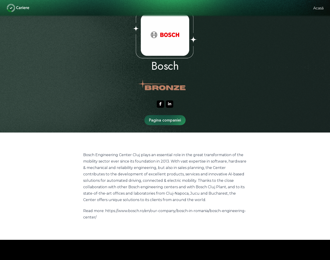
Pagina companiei (165, 120)
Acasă (318, 8)
